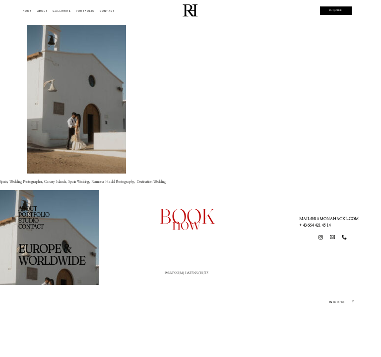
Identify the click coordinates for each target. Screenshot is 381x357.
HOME (27, 11)
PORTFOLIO (85, 11)
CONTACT (107, 11)
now (186, 223)
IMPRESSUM (174, 273)
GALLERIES (62, 11)
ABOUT (42, 11)
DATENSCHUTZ (196, 273)
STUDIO (28, 220)
